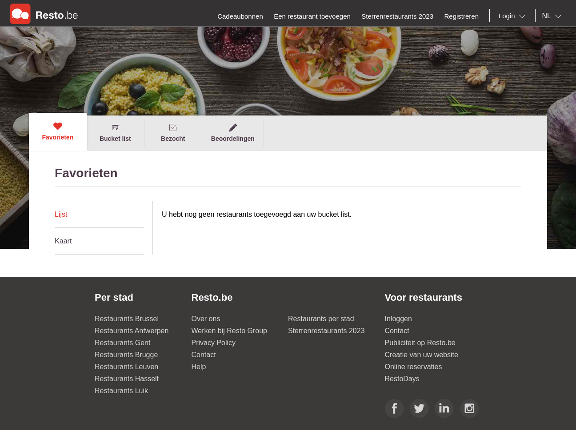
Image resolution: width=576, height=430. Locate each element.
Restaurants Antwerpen (131, 330)
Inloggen (398, 318)
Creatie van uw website (421, 354)
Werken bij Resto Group (229, 330)
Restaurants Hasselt (127, 378)
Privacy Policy (214, 342)
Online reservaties (413, 366)
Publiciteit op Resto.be (420, 342)
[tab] (99, 214)
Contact (204, 354)
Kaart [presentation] (63, 241)
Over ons (206, 318)
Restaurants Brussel (127, 318)
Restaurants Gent (122, 342)
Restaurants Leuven (126, 366)
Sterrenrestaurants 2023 (326, 330)
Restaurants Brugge (126, 354)
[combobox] (513, 16)
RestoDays (402, 378)
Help (199, 366)
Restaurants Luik (121, 390)
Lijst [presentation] (61, 214)
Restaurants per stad (321, 318)
